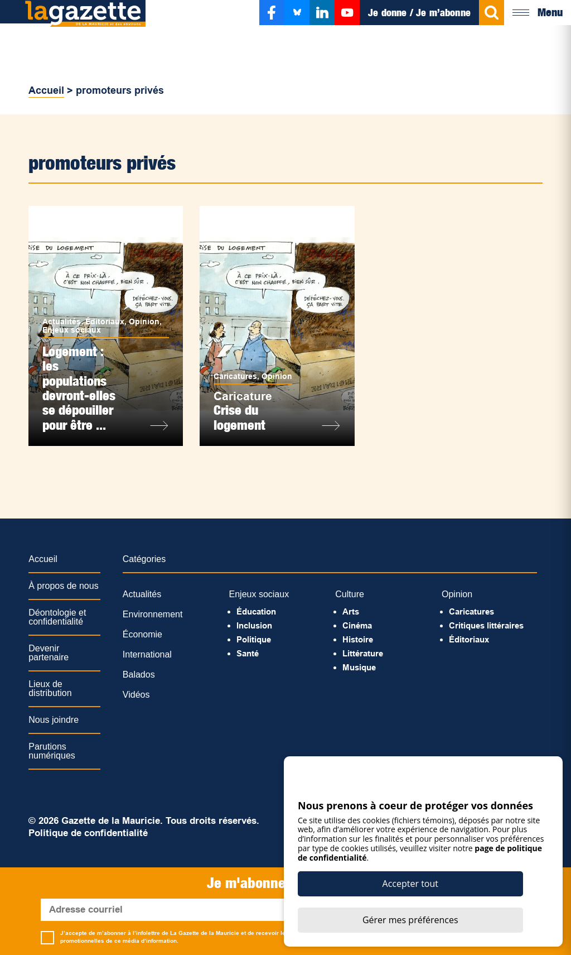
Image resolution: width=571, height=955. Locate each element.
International (147, 654)
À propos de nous (63, 586)
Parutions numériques (51, 751)
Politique (253, 639)
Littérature (362, 653)
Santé (247, 653)
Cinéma (357, 625)
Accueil (46, 90)
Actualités (61, 321)
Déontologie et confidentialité (57, 617)
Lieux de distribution (49, 688)
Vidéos (136, 694)
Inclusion (254, 625)
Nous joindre (53, 719)
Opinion (144, 321)
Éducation (256, 611)
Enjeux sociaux (71, 329)
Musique (359, 667)
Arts (350, 611)
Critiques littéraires (486, 625)
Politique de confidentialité (88, 833)
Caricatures (235, 376)
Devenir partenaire (48, 653)
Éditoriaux (104, 321)
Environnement (153, 614)
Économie (142, 634)
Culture (349, 594)
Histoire (357, 639)
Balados (139, 674)
